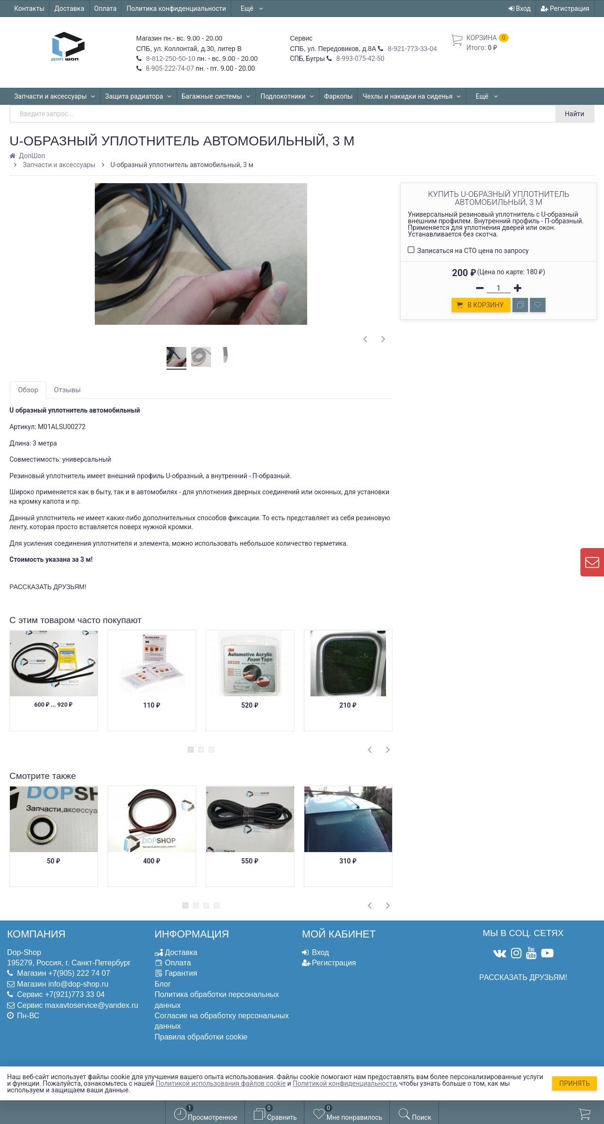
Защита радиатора (138, 96)
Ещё (252, 8)
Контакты (29, 8)
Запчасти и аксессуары (54, 96)
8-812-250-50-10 (169, 58)
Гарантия (181, 973)
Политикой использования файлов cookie (221, 1083)
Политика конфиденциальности (176, 8)
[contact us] (592, 562)
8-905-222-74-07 (169, 68)
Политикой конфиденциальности (344, 1083)
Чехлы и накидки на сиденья (411, 96)
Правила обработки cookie (201, 1037)
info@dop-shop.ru (78, 984)
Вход (520, 8)
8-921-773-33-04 (411, 48)
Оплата (105, 8)
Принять (574, 1083)
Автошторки (494, 96)
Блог (163, 984)
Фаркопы (338, 96)
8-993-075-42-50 (360, 58)
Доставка (69, 8)
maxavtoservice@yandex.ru (91, 1005)
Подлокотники (287, 96)
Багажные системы (216, 96)
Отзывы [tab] (67, 390)
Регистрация (565, 8)
